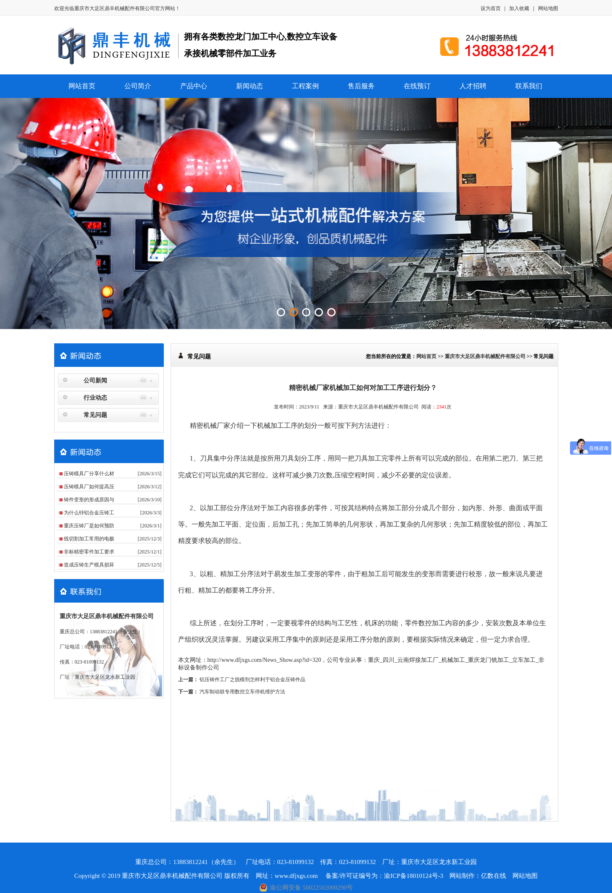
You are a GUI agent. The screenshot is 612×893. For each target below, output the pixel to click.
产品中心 (193, 86)
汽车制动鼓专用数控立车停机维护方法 (242, 692)
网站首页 (81, 86)
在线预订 (417, 86)
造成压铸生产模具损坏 (89, 565)
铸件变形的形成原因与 (89, 500)
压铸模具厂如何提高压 (89, 487)
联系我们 (528, 86)
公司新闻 (95, 380)
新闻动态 (249, 86)
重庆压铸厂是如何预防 (89, 526)
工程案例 (305, 86)
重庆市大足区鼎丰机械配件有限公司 (114, 8)
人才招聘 (473, 86)
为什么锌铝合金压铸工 (89, 513)
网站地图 (548, 8)
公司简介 (137, 86)
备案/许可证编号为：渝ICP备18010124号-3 (384, 875)
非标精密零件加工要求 (89, 552)
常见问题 (95, 415)
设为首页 (491, 8)
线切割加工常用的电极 (89, 539)
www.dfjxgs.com (297, 875)
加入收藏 (519, 8)
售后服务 (361, 86)
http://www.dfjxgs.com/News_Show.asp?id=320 (264, 660)
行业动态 (95, 398)
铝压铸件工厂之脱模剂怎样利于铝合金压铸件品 (252, 679)
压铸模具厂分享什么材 (89, 474)
